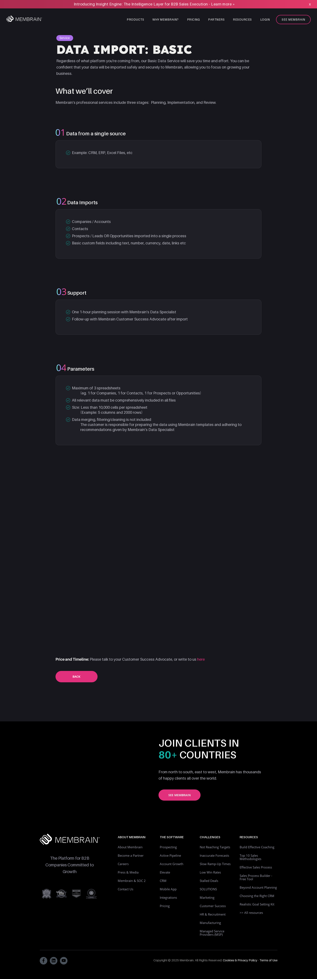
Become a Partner (131, 855)
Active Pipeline (170, 855)
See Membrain (179, 795)
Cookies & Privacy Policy (240, 960)
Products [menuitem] (135, 19)
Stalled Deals (209, 881)
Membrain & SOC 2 (132, 881)
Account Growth (171, 864)
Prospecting (168, 847)
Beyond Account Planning (258, 887)
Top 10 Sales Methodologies (250, 857)
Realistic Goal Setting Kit (257, 904)
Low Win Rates (210, 872)
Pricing (165, 906)
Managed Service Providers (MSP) (212, 933)
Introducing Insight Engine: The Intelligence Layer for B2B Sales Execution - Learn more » (154, 4)
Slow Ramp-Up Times (215, 864)
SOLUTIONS (208, 889)
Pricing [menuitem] (193, 19)
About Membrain (130, 847)
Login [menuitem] (265, 19)
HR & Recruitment (213, 914)
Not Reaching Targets (215, 847)
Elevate (165, 872)
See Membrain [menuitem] (293, 19)
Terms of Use (268, 960)
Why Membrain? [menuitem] (165, 19)
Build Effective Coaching (257, 847)
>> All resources (251, 912)
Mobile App (168, 889)
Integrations (168, 897)
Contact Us (125, 889)
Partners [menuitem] (216, 19)
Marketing (207, 897)
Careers (123, 864)
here (201, 659)
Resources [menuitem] (242, 19)
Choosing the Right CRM (257, 896)
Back (77, 676)
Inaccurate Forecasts (214, 855)
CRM (163, 881)
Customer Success (213, 906)
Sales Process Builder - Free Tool (256, 877)
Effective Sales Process (256, 867)
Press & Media (128, 872)
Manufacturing (210, 923)
